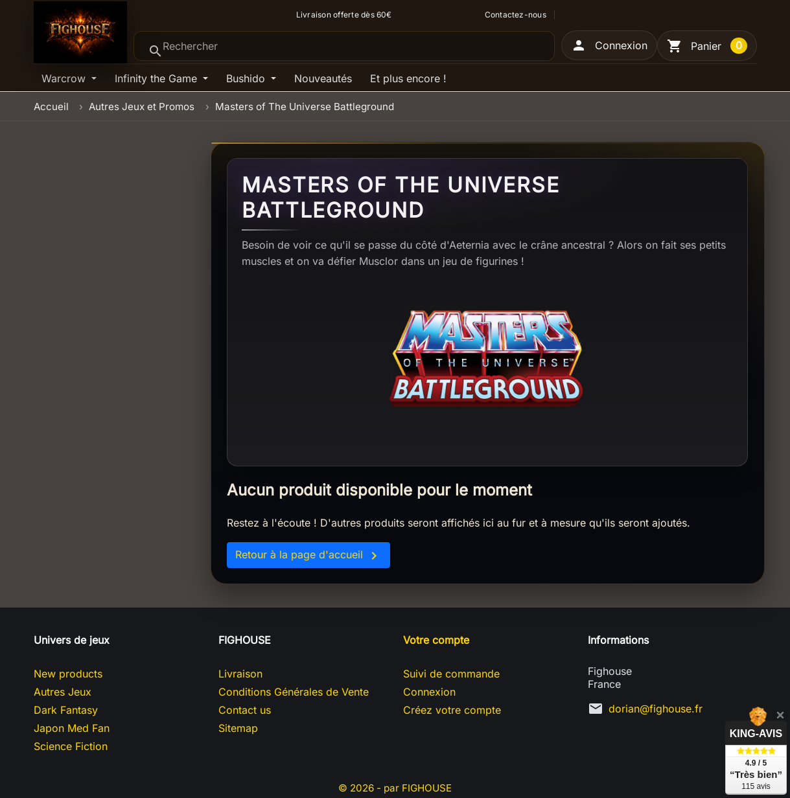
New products (68, 673)
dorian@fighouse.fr (656, 708)
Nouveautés (323, 78)
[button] (609, 45)
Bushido (247, 78)
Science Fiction (71, 746)
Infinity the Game (157, 78)
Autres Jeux (62, 691)
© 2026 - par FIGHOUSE (395, 787)
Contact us (244, 709)
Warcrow (65, 78)
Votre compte (436, 639)
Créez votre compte (452, 709)
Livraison (240, 673)
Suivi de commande (451, 673)
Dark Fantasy (66, 709)
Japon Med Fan (72, 728)
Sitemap (238, 728)
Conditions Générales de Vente (293, 691)
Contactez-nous (515, 15)
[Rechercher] (344, 46)
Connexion (429, 691)
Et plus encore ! (408, 78)
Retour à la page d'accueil (308, 556)
